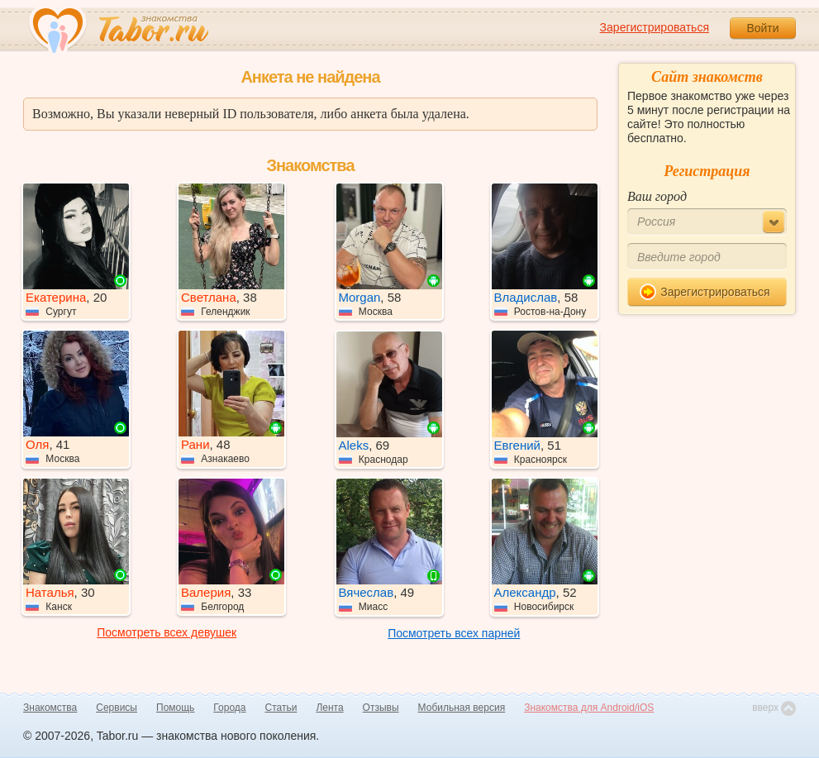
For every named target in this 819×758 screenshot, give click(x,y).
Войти (762, 28)
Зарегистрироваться (654, 27)
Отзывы (381, 707)
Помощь (175, 707)
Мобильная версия (462, 707)
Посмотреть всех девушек (166, 632)
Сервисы (116, 707)
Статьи (281, 707)
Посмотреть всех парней (454, 633)
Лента (329, 707)
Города (229, 707)
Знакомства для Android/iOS (589, 707)
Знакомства (50, 707)
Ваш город (657, 196)
